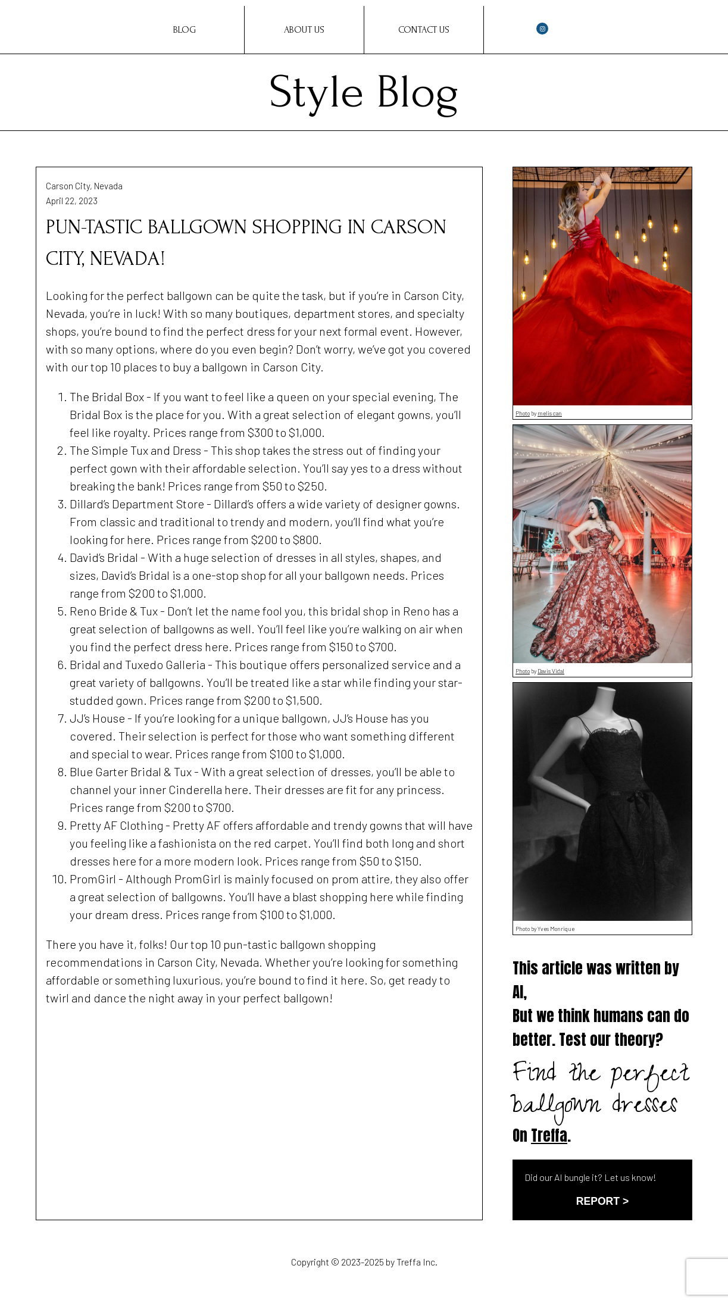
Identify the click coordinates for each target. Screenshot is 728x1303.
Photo (522, 413)
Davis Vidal (551, 670)
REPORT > (602, 1201)
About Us (304, 29)
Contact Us (423, 29)
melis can (550, 413)
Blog (184, 29)
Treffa (549, 1135)
